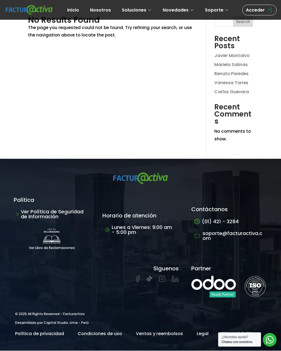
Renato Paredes (232, 73)
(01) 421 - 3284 (216, 221)
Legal (203, 334)
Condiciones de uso (100, 334)
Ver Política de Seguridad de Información (49, 214)
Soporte (217, 10)
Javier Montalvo (232, 55)
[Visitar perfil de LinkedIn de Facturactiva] (175, 281)
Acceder (259, 10)
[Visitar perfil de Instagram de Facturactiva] (162, 281)
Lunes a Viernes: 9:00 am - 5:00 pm (138, 230)
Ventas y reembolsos (159, 334)
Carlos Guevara (231, 92)
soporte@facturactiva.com (228, 236)
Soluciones (137, 10)
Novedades (178, 10)
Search (243, 21)
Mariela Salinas (231, 64)
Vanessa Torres (231, 83)
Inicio (73, 10)
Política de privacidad (39, 334)
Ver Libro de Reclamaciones (52, 238)
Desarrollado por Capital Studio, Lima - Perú (52, 323)
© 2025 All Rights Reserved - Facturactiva (50, 314)
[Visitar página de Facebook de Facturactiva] (138, 281)
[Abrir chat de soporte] (270, 340)
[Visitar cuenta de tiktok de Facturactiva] (149, 281)
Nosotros (100, 10)
